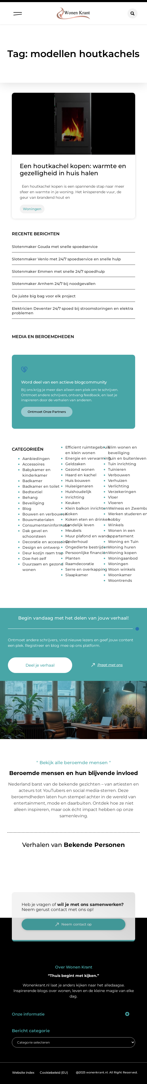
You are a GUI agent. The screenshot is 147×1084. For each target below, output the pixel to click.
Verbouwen (119, 475)
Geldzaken (75, 464)
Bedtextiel (32, 492)
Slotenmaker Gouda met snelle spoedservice (55, 246)
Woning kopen (122, 552)
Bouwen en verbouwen (44, 514)
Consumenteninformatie (46, 525)
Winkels (116, 525)
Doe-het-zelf (34, 558)
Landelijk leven (79, 525)
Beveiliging (33, 503)
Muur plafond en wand (87, 536)
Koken (71, 513)
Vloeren (115, 502)
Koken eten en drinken (87, 519)
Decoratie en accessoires (46, 541)
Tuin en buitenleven (127, 458)
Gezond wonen (80, 469)
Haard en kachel (80, 475)
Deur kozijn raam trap (42, 553)
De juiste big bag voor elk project (44, 296)
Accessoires (33, 464)
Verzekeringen (122, 491)
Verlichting (118, 486)
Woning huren (122, 547)
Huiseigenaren (79, 486)
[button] (17, 12)
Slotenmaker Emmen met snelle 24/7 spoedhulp (58, 271)
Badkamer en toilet (41, 486)
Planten (72, 558)
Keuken (72, 502)
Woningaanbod (123, 558)
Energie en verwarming (88, 458)
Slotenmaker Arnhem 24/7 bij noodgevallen (54, 283)
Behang (30, 497)
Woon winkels (121, 569)
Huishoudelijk (78, 491)
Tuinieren (117, 469)
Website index (23, 1072)
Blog (26, 508)
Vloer (113, 497)
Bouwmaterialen (38, 519)
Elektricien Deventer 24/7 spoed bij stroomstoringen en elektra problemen (72, 310)
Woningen (118, 563)
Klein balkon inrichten (86, 508)
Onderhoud (76, 541)
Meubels (73, 530)
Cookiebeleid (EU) (54, 1072)
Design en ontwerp (41, 547)
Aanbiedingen (36, 458)
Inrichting (74, 497)
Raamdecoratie (79, 563)
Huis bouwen (77, 480)
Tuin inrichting (122, 464)
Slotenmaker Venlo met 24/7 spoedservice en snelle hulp (66, 259)
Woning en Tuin (123, 541)
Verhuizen (117, 480)
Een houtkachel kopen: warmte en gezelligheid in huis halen (73, 169)
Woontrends (120, 580)
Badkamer (32, 480)
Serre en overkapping (86, 569)
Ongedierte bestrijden (87, 547)
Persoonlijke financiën (86, 552)
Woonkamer (120, 575)
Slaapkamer (76, 575)
